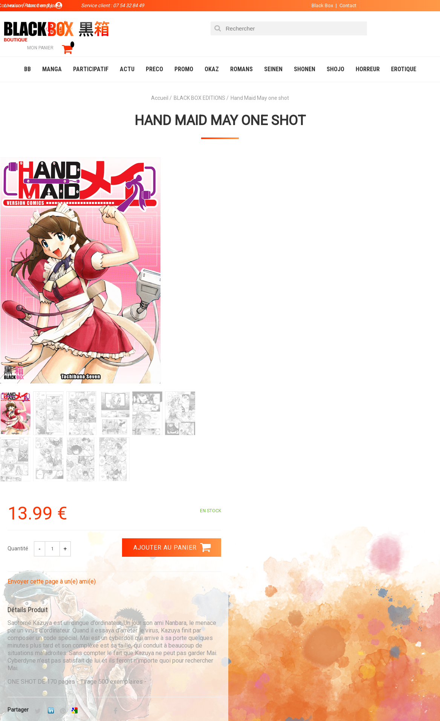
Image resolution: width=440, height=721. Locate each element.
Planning (160, 638)
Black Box (319, 5)
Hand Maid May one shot (220, 110)
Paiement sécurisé (153, 531)
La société (162, 602)
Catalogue (22, 700)
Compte (240, 614)
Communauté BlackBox (119, 700)
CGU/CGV (241, 638)
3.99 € (20, 538)
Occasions (175, 700)
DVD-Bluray (62, 700)
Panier (238, 602)
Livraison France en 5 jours (379, 536)
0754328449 (250, 531)
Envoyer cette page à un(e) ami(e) (272, 240)
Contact (344, 5)
